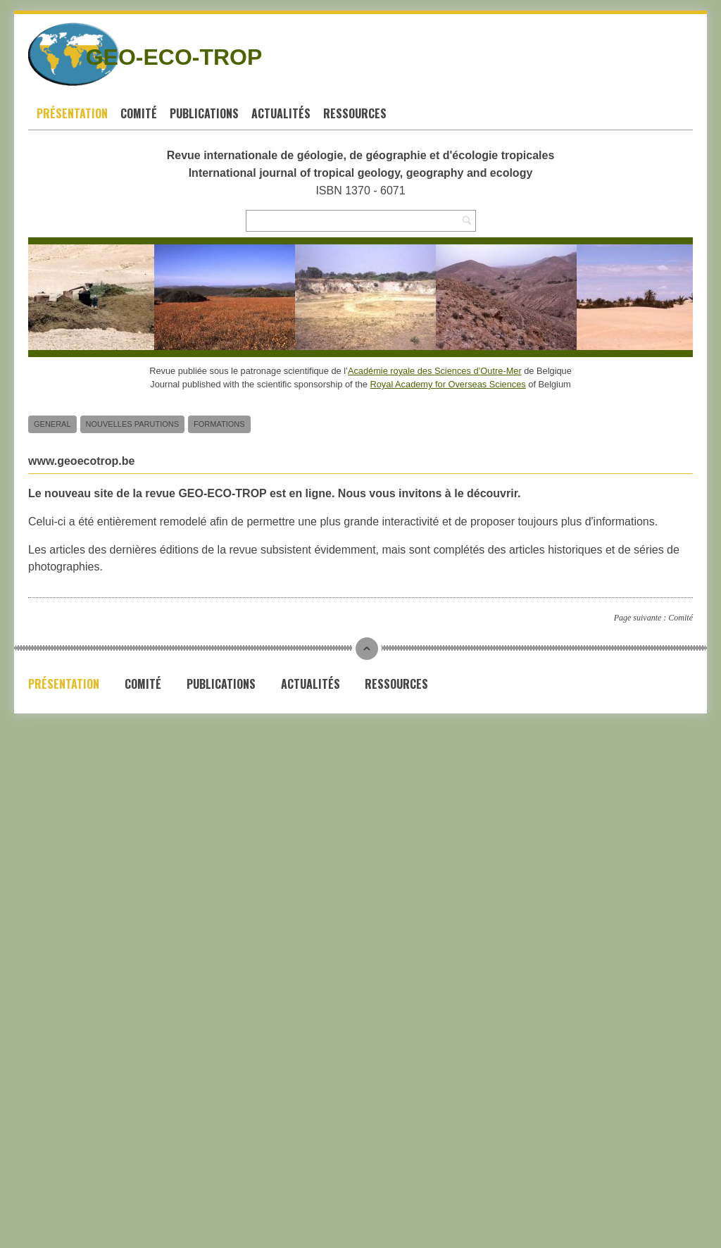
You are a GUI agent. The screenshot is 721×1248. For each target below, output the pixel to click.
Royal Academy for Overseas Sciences (448, 384)
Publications (204, 113)
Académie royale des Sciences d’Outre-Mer (435, 371)
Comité (138, 113)
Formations (219, 424)
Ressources (355, 113)
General (52, 424)
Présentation (72, 113)
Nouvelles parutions (132, 424)
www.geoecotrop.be (81, 461)
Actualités (281, 113)
